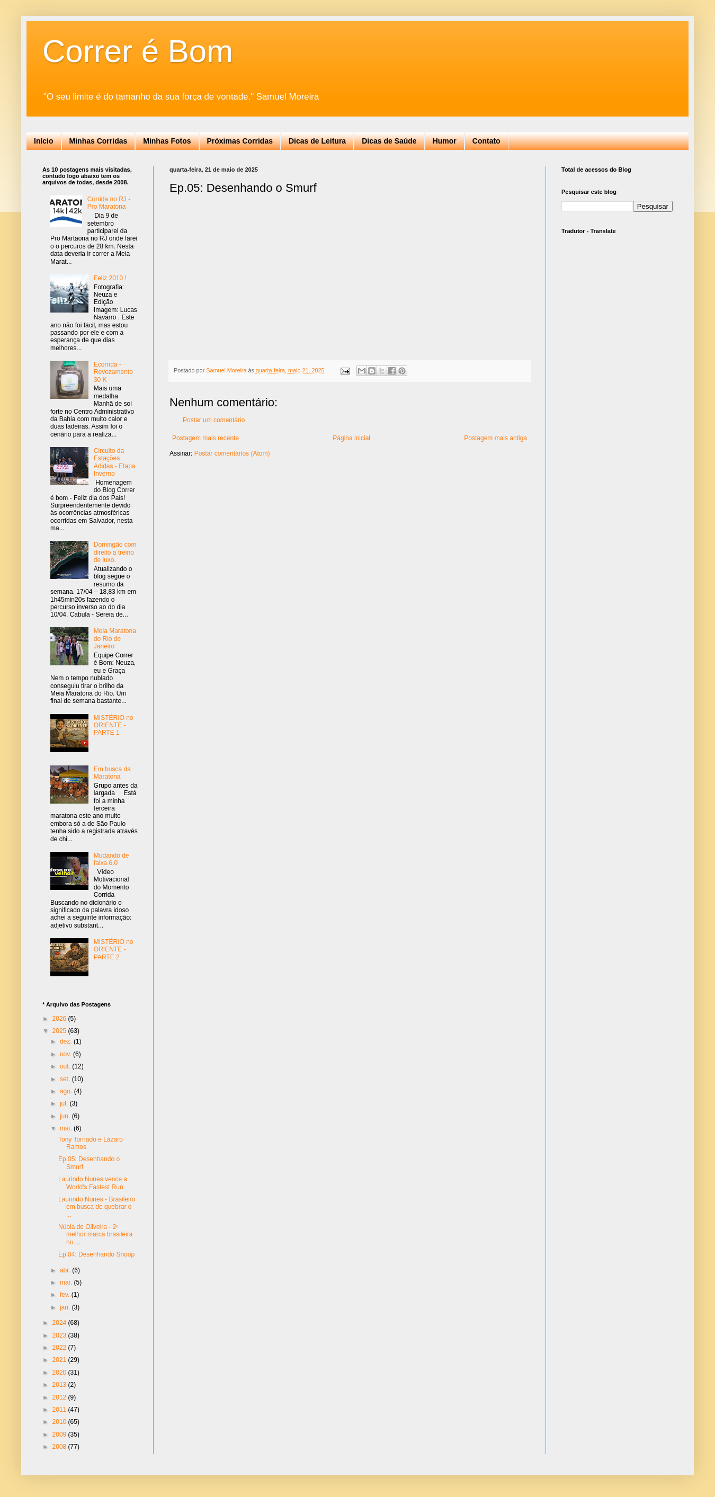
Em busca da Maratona (112, 772)
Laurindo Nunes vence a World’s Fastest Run (92, 1182)
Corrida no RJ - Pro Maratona (108, 202)
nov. (66, 1054)
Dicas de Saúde (389, 141)
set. (66, 1079)
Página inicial (351, 438)
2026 (60, 1018)
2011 (60, 1409)
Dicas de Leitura (317, 141)
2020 (60, 1372)
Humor (445, 141)
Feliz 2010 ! (110, 278)
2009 (60, 1434)
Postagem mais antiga (495, 438)
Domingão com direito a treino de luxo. (115, 552)
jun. (66, 1116)
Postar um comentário (214, 420)
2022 (60, 1347)
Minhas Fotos (167, 141)
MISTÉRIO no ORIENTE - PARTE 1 (113, 725)
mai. (67, 1128)
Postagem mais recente (205, 438)
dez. (67, 1041)
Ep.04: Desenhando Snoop (96, 1254)
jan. (66, 1307)
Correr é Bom (137, 51)
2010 (60, 1421)
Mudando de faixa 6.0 (111, 859)
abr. (66, 1270)
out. (66, 1066)
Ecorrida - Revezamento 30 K (113, 372)
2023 (60, 1335)
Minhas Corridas (98, 141)
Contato (486, 141)
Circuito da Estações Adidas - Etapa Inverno (115, 462)
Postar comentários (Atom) (232, 453)
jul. (65, 1103)
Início (43, 141)
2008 (60, 1446)
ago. (67, 1091)
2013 (60, 1384)
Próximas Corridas (240, 141)
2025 (60, 1031)
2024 (60, 1322)
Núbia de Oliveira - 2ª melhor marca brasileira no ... (95, 1234)
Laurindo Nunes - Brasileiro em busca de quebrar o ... (96, 1207)
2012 (60, 1397)
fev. (66, 1294)
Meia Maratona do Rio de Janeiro (115, 638)
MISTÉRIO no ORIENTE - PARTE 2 (113, 949)
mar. (67, 1282)
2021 (60, 1360)
